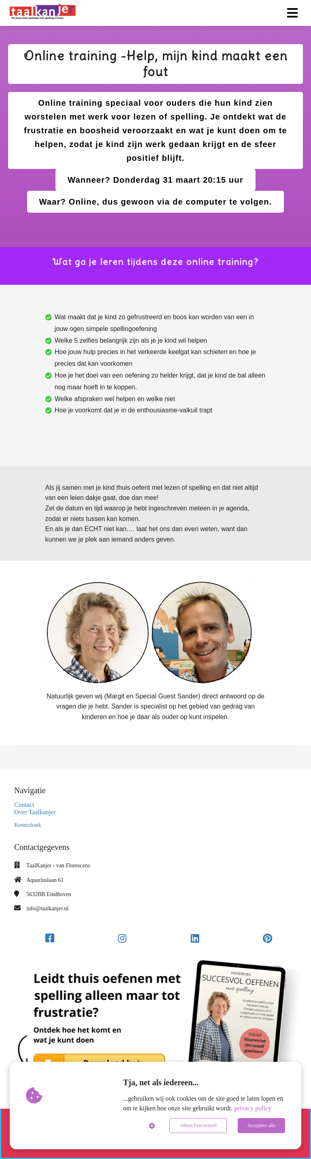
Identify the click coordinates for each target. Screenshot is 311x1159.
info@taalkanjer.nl (47, 908)
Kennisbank (27, 825)
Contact (24, 804)
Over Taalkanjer (35, 812)
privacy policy (252, 1108)
